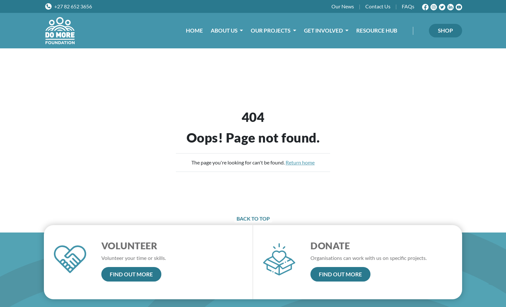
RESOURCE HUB (376, 30)
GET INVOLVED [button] (324, 30)
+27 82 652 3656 (73, 6)
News (342, 6)
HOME (194, 30)
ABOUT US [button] (224, 30)
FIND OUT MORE (131, 274)
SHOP (445, 30)
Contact (377, 6)
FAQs (408, 6)
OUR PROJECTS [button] (271, 30)
